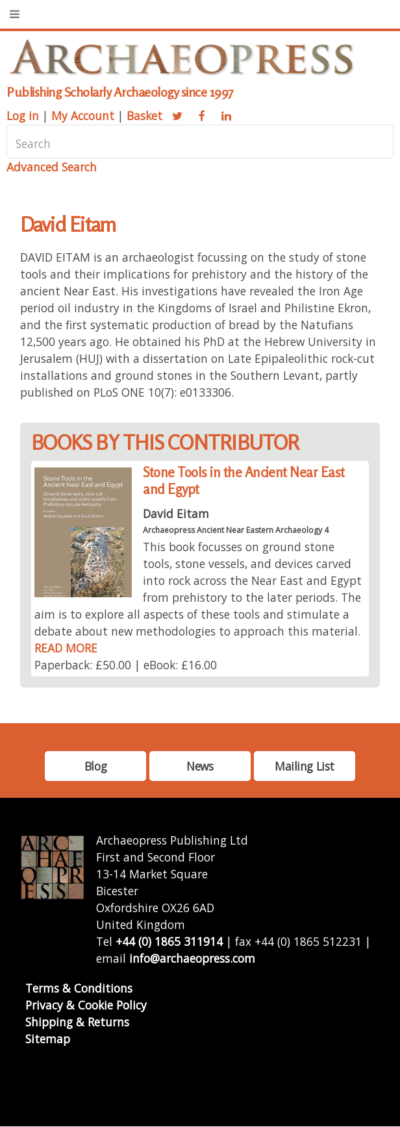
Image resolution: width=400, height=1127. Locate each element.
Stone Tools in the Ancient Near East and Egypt (243, 480)
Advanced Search (51, 167)
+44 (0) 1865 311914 (169, 941)
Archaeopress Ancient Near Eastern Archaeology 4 (236, 530)
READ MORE (65, 648)
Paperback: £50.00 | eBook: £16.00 (125, 665)
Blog (95, 766)
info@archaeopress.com (192, 958)
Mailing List (304, 766)
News (199, 766)
